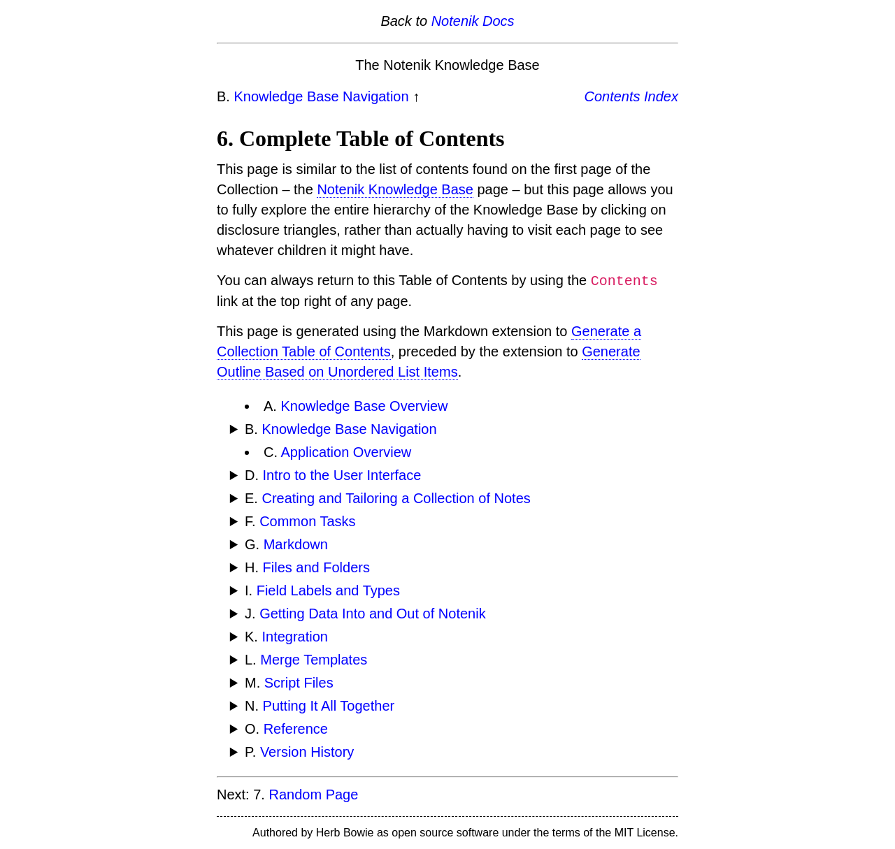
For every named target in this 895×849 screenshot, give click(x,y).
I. (322, 590)
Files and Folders (316, 567)
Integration (295, 636)
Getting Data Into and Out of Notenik (372, 613)
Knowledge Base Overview (364, 406)
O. (286, 728)
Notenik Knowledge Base (395, 189)
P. (299, 752)
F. (300, 521)
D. (333, 475)
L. (306, 659)
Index (661, 96)
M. (289, 682)
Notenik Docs (473, 21)
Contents (612, 96)
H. (307, 567)
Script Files (299, 682)
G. (286, 544)
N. (319, 705)
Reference (296, 728)
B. (341, 429)
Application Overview (345, 452)
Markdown (296, 544)
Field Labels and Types (328, 590)
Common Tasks (307, 521)
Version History (307, 752)
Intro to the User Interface (342, 475)
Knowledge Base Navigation (321, 96)
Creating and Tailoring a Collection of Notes (396, 498)
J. (365, 613)
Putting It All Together (329, 705)
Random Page (313, 794)
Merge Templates (313, 659)
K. (286, 636)
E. (388, 498)
